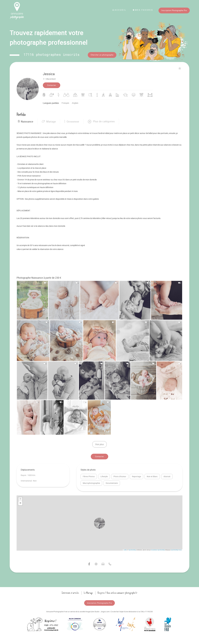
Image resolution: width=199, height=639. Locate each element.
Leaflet (125, 549)
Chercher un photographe (102, 55)
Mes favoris (143, 10)
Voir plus (99, 443)
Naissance (25, 121)
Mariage (49, 121)
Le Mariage (88, 592)
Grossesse (71, 121)
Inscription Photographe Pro (174, 10)
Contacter (51, 85)
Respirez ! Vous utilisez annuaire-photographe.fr (117, 592)
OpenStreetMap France (176, 549)
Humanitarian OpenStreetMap (158, 549)
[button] (101, 121)
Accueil (119, 10)
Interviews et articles (70, 592)
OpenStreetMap (132, 549)
